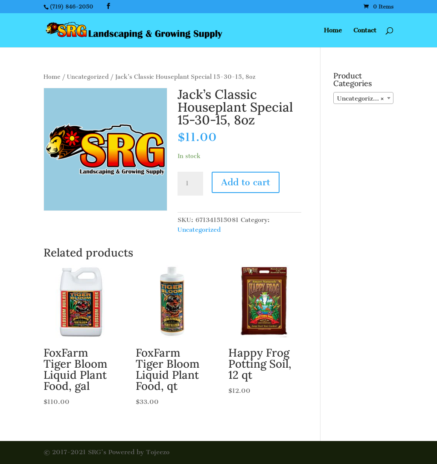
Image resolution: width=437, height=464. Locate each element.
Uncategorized (88, 77)
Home (333, 30)
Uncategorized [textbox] (361, 98)
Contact (364, 30)
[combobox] (363, 98)
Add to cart (245, 182)
